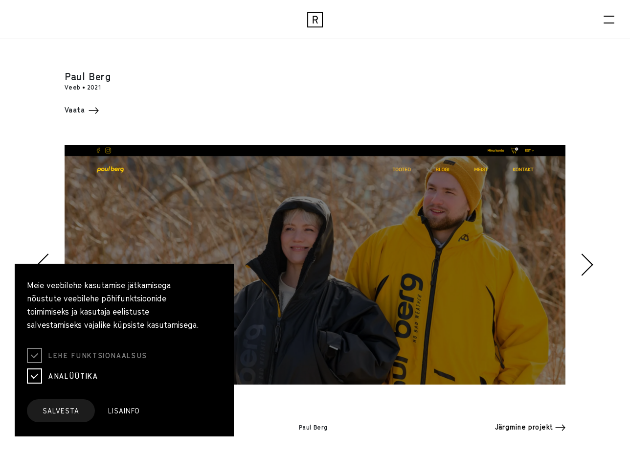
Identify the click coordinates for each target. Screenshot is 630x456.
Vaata (82, 110)
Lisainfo (124, 411)
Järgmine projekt (530, 427)
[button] (43, 264)
